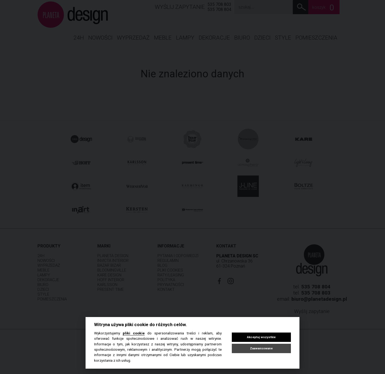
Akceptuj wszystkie (261, 337)
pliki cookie (134, 333)
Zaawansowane (261, 348)
